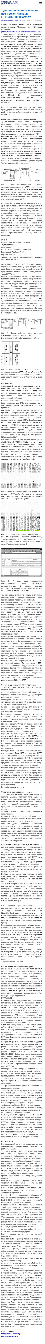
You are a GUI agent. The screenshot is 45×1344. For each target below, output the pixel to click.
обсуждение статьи (9, 1336)
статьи (10, 20)
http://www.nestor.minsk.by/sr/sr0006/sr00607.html (21, 32)
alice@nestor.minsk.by (10, 1334)
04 (20, 20)
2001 (16, 20)
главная (4, 20)
